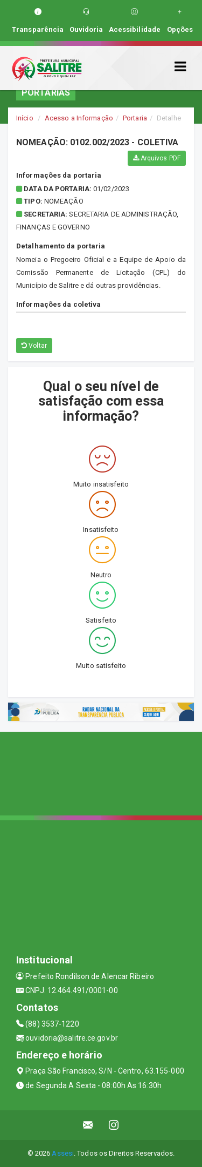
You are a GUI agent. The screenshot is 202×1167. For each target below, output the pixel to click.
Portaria (135, 118)
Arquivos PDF (156, 158)
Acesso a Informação (79, 118)
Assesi (63, 1153)
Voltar (34, 345)
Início (24, 118)
